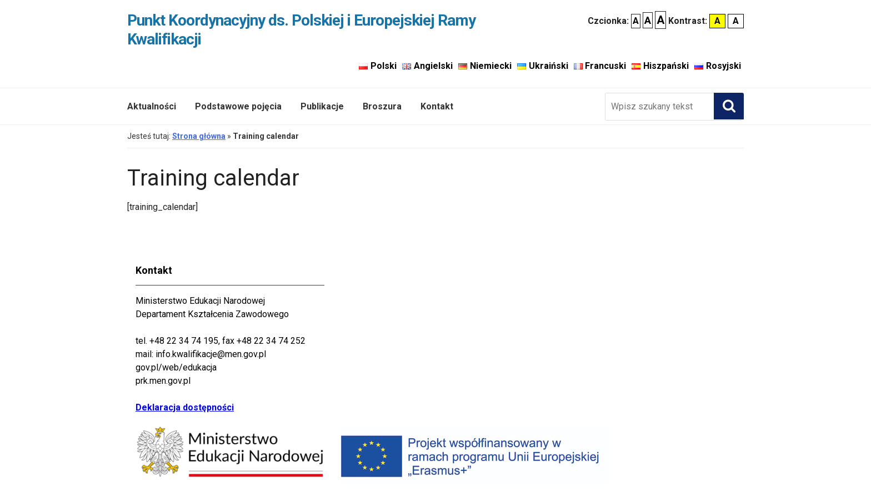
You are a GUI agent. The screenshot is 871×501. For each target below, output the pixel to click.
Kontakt (437, 106)
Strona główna (199, 136)
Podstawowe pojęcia (238, 106)
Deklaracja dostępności (185, 407)
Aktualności (151, 106)
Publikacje (322, 106)
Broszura (382, 106)
